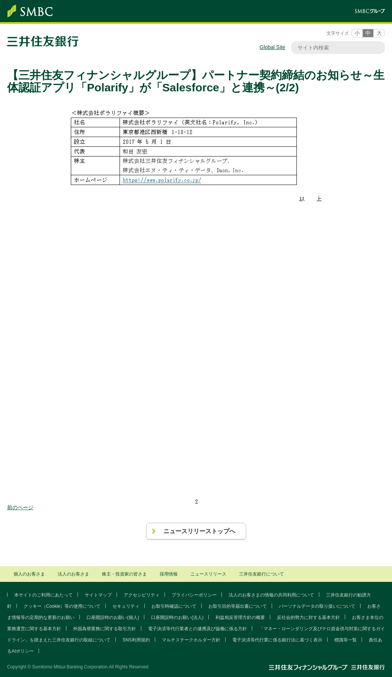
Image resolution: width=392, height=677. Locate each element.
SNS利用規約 (136, 640)
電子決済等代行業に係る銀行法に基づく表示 (277, 640)
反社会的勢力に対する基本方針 (308, 617)
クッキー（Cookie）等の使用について (62, 606)
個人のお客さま (29, 574)
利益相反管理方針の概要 (240, 617)
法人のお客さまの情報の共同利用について (271, 595)
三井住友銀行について (261, 574)
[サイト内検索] (334, 47)
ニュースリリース (208, 574)
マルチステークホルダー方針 (191, 640)
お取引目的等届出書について (237, 606)
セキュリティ (125, 606)
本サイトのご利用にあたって (43, 595)
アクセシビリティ (142, 595)
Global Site (272, 47)
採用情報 (169, 574)
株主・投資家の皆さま (124, 574)
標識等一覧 (345, 640)
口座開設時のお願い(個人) (113, 617)
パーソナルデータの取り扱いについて (317, 606)
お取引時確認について (173, 606)
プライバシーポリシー (194, 595)
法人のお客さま (73, 574)
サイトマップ (98, 595)
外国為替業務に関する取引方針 (104, 628)
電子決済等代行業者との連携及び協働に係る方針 (197, 628)
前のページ (20, 507)
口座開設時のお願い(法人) (177, 617)
